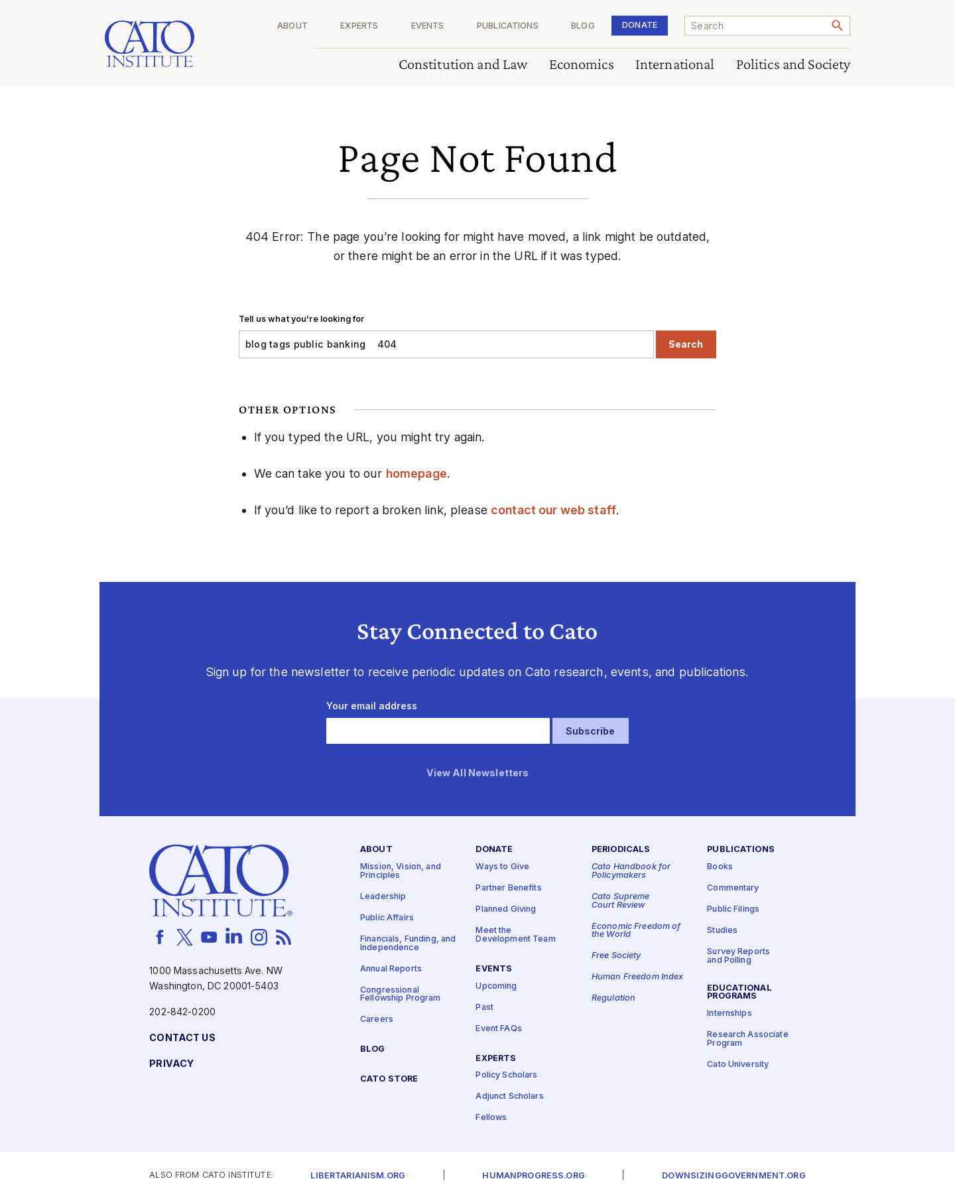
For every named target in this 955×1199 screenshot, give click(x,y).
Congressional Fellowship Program (400, 994)
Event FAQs (498, 1028)
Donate (639, 25)
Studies (722, 930)
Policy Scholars (506, 1075)
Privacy (171, 1064)
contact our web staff (553, 510)
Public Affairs (387, 918)
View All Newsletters (477, 773)
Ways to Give (502, 867)
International (675, 64)
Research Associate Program (748, 1039)
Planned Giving (506, 909)
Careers (376, 1019)
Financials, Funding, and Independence (408, 943)
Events (427, 26)
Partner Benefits (508, 888)
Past (484, 1007)
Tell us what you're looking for (301, 319)
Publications (508, 26)
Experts (359, 26)
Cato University (738, 1064)
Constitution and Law (463, 64)
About (292, 26)
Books (720, 867)
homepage (416, 473)
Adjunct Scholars (509, 1096)
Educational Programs (739, 992)
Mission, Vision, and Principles (400, 871)
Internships (729, 1013)
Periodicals (621, 849)
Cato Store (389, 1079)
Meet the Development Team (515, 935)
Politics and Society (793, 64)
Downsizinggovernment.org (733, 1176)
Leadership (383, 896)
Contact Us (182, 1038)
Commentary (733, 888)
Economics (581, 64)
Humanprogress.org (533, 1176)
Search (685, 344)
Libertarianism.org (357, 1176)
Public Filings (733, 909)
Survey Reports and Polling (738, 956)
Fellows (491, 1117)
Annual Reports (391, 968)
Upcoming (496, 985)
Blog (583, 26)
